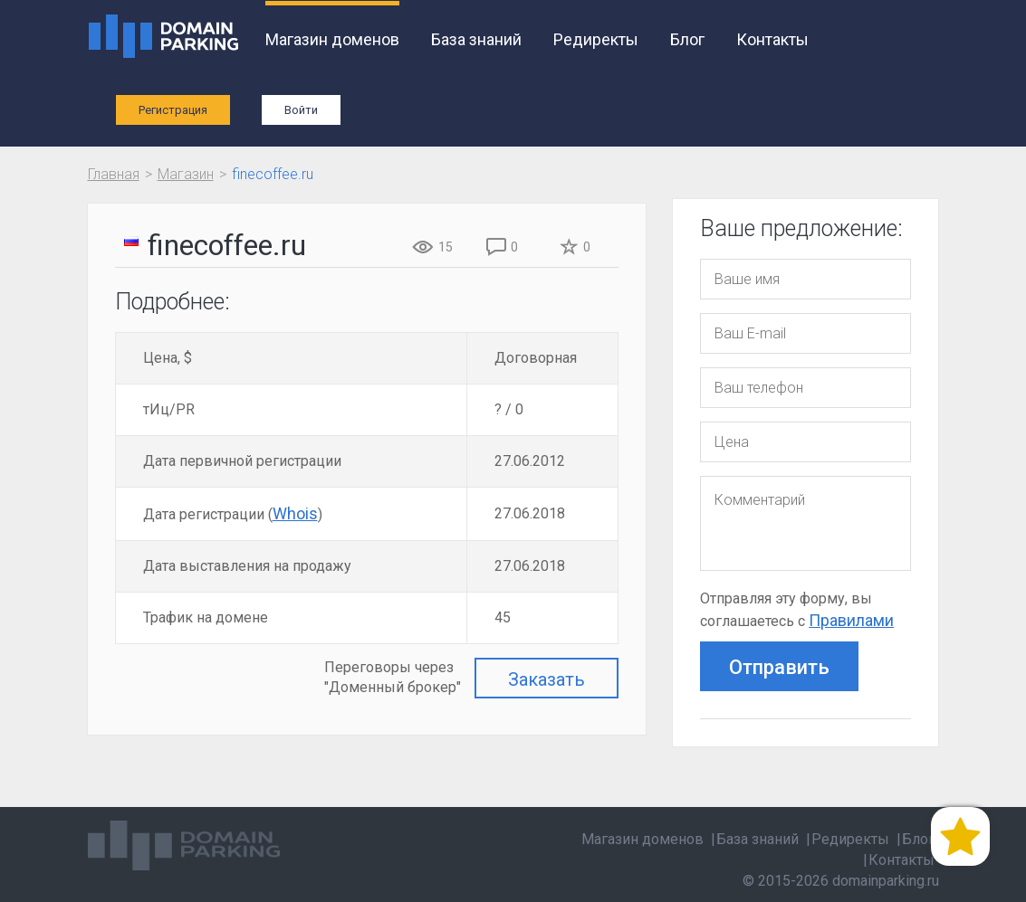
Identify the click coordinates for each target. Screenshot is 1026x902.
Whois (295, 513)
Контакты (772, 39)
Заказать (546, 679)
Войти (301, 110)
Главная (113, 174)
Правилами (851, 620)
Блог (687, 39)
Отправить (779, 667)
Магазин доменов (332, 39)
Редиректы (595, 39)
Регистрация (173, 110)
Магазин (186, 174)
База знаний (476, 39)
